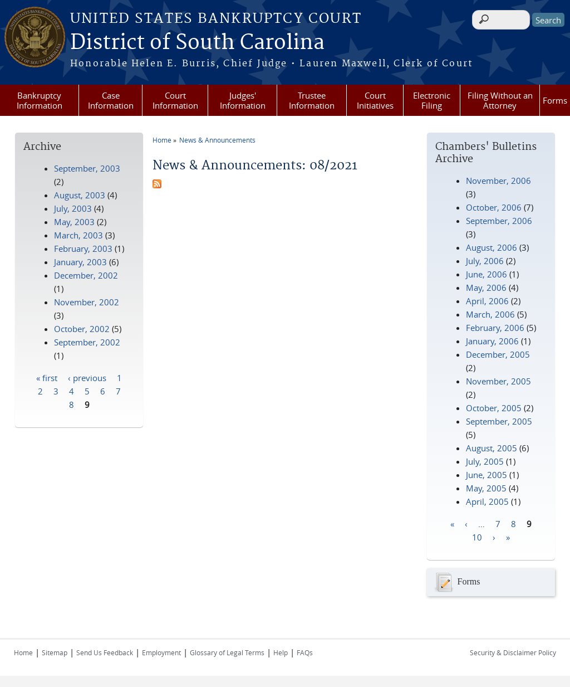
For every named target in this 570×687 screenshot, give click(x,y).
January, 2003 (80, 261)
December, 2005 (498, 354)
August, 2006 (491, 247)
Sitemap (54, 652)
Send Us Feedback (104, 652)
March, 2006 (490, 314)
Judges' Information (243, 100)
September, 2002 (87, 342)
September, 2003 (87, 168)
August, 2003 (79, 195)
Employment (161, 652)
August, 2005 (491, 448)
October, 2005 (494, 407)
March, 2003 (78, 235)
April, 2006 (487, 300)
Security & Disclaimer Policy (513, 652)
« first (46, 377)
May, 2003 (74, 221)
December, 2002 (86, 275)
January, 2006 (492, 341)
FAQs (305, 652)
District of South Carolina (197, 43)
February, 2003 (83, 248)
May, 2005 (486, 488)
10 (477, 536)
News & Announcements (217, 139)
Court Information (175, 100)
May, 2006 (486, 287)
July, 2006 (485, 260)
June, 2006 (486, 274)
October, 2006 (494, 207)
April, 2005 (487, 501)
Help (280, 652)
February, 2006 (495, 327)
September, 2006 (499, 220)
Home (162, 139)
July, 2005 (485, 461)
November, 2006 (498, 180)
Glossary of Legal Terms (227, 652)
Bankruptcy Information (39, 100)
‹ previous (87, 377)
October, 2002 (82, 328)
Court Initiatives (375, 100)
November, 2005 (498, 381)
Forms (555, 100)
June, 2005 (486, 474)
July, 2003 (73, 208)
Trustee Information (312, 100)
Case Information (111, 100)
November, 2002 (86, 302)
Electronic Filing (431, 100)
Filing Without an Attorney (500, 100)
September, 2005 (499, 421)
